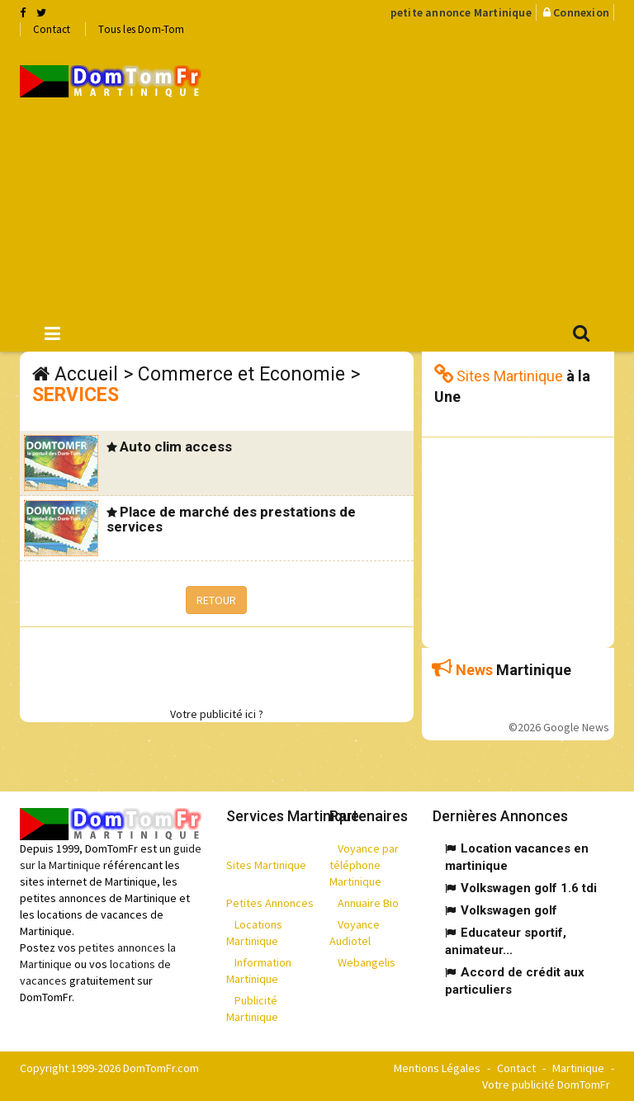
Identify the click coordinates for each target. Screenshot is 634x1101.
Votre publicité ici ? (216, 713)
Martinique (578, 1068)
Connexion (581, 12)
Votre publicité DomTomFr (546, 1084)
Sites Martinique (266, 865)
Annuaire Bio (368, 902)
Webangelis (366, 962)
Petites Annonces (270, 902)
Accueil (86, 374)
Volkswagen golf (509, 910)
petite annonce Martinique (461, 12)
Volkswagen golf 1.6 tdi (529, 888)
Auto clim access (176, 446)
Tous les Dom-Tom (141, 29)
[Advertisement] (430, 174)
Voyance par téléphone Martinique (364, 865)
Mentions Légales (437, 1068)
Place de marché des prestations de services (231, 519)
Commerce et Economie (241, 374)
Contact (51, 29)
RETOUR (216, 600)
